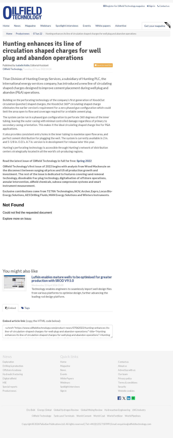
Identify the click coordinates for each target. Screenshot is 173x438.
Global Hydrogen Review (66, 409)
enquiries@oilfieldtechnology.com (134, 424)
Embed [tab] (10, 307)
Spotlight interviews (67, 25)
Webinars (45, 25)
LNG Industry (139, 409)
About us (122, 365)
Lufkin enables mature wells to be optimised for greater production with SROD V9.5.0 (72, 279)
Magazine (30, 25)
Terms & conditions (127, 382)
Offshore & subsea (12, 370)
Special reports (10, 386)
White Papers (67, 378)
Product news (9, 390)
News (63, 370)
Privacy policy (125, 378)
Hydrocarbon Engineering (117, 409)
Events (87, 25)
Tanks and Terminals (64, 415)
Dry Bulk (31, 409)
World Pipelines (133, 415)
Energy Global (44, 409)
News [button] (17, 25)
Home (6, 25)
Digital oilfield (9, 378)
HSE (5, 382)
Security (122, 386)
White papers (103, 25)
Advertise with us (126, 370)
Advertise (120, 25)
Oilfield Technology (12, 69)
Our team (123, 374)
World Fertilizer (115, 415)
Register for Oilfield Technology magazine (124, 6)
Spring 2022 (84, 160)
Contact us (163, 6)
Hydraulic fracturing (13, 374)
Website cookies (126, 390)
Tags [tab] (25, 307)
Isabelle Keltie (23, 65)
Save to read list (103, 65)
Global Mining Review (91, 409)
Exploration (8, 361)
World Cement (84, 415)
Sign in (151, 6)
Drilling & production (13, 365)
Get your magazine (157, 25)
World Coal (99, 415)
